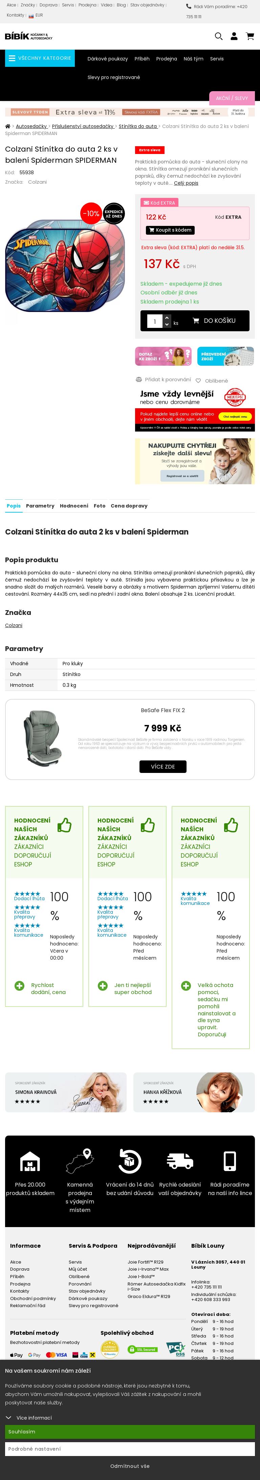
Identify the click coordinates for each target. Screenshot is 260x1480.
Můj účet (78, 1267)
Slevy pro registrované (114, 77)
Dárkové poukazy (108, 58)
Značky (28, 5)
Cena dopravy (128, 503)
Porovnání (80, 1282)
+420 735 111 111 (206, 1285)
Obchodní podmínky (33, 1296)
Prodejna (87, 5)
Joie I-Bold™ (141, 1274)
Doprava (49, 5)
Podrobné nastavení (34, 1449)
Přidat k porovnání (162, 378)
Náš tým (193, 58)
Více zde (163, 765)
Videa (106, 5)
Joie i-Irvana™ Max (148, 1267)
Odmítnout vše (130, 1466)
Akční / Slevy (232, 98)
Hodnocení (73, 503)
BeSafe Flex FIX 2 (163, 708)
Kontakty (15, 15)
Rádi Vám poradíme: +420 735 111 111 (216, 12)
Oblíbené (79, 1274)
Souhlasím (22, 1431)
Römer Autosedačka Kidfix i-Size (157, 1285)
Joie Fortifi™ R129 (146, 1260)
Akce (11, 5)
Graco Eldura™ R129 (149, 1294)
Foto (99, 503)
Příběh (142, 58)
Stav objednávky (147, 5)
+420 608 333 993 (210, 1297)
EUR (36, 16)
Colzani (37, 181)
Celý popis (186, 183)
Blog (121, 5)
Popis (14, 503)
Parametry (40, 503)
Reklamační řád (27, 1303)
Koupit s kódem (172, 230)
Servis (68, 5)
